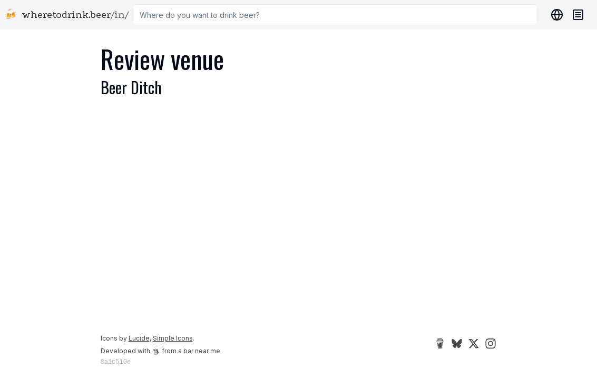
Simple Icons (173, 338)
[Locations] (554, 14)
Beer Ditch (131, 87)
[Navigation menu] (578, 14)
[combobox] (335, 14)
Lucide (139, 338)
